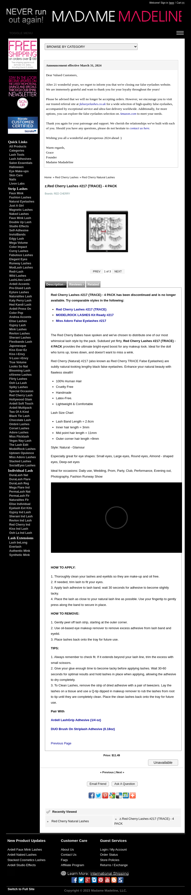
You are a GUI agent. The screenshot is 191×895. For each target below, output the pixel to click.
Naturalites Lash (20, 296)
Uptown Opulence (21, 453)
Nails (12, 179)
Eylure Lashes (19, 292)
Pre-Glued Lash (20, 288)
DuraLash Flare (19, 479)
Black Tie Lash (19, 416)
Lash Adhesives (20, 159)
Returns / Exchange (114, 865)
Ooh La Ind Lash (20, 533)
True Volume (17, 362)
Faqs (64, 860)
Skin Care (16, 175)
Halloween (16, 167)
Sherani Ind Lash (21, 516)
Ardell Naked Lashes (22, 854)
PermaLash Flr (19, 495)
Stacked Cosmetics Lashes (27, 860)
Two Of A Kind (19, 412)
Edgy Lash (16, 238)
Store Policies (109, 860)
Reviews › (76, 284)
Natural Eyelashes (21, 201)
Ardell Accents (19, 284)
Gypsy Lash (17, 325)
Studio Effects (19, 226)
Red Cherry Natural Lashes (98, 177)
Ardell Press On (20, 308)
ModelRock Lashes (22, 449)
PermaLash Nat (19, 491)
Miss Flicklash (19, 436)
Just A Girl (16, 205)
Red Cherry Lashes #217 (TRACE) (81, 309)
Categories (16, 150)
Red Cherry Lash (21, 395)
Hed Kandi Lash (20, 304)
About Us (67, 849)
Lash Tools (16, 154)
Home (48, 177)
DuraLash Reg (19, 483)
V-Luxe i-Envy (18, 358)
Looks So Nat (18, 366)
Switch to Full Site (21, 889)
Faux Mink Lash (20, 218)
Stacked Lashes (20, 461)
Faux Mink (16, 193)
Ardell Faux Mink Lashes (25, 849)
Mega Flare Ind (19, 487)
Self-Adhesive (18, 230)
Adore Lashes (18, 432)
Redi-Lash (16, 271)
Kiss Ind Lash (18, 528)
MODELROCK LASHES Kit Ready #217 (85, 315)
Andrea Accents (20, 317)
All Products (17, 146)
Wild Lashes (17, 275)
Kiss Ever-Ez (18, 350)
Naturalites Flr (19, 500)
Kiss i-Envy (17, 354)
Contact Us (68, 854)
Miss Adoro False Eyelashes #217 (81, 321)
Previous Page (61, 743)
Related (93, 284)
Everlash (15, 546)
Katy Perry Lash (20, 300)
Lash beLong (18, 542)
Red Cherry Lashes (66, 177)
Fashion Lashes (20, 197)
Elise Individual (19, 504)
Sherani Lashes (20, 337)
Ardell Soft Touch (21, 403)
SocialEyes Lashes (22, 465)
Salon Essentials (20, 163)
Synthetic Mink (19, 555)
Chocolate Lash (20, 420)
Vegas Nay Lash (20, 440)
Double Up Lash (20, 222)
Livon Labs (17, 183)
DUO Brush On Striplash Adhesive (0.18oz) (83, 729)
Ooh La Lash (18, 383)
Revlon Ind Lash (20, 520)
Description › (56, 284)
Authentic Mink (19, 551)
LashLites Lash (19, 280)
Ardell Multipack (20, 407)
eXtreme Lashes (20, 374)
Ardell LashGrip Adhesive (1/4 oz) (76, 720)
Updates (38, 840)
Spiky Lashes (18, 387)
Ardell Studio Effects (22, 865)
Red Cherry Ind (19, 524)
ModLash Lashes (21, 267)
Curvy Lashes (18, 251)
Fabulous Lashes (21, 255)
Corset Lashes (19, 428)
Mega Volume (18, 242)
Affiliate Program (72, 865)
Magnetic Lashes (21, 210)
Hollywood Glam (20, 399)
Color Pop (16, 313)
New (11, 840)
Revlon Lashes (19, 333)
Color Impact (18, 247)
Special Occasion (21, 391)
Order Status (109, 854)
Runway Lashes (20, 263)
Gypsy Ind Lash (20, 512)
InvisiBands (17, 234)
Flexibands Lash (20, 341)
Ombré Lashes (19, 424)
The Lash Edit (18, 445)
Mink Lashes (18, 329)
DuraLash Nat (18, 475)
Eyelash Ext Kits (20, 508)
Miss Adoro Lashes (22, 457)
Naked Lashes (19, 214)
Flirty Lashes (18, 379)
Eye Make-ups (19, 171)
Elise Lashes (18, 321)
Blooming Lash (19, 370)
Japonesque (17, 346)
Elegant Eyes (18, 259)
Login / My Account (113, 849)
